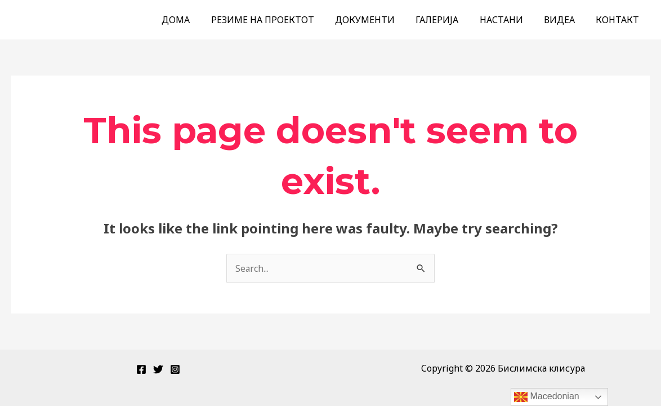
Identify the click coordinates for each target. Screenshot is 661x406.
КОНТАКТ (619, 20)
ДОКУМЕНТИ (378, 20)
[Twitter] (158, 369)
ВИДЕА (563, 20)
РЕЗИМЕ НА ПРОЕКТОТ (279, 20)
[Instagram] (175, 369)
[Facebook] (141, 369)
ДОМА (195, 20)
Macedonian (546, 397)
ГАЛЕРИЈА (447, 20)
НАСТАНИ (508, 20)
